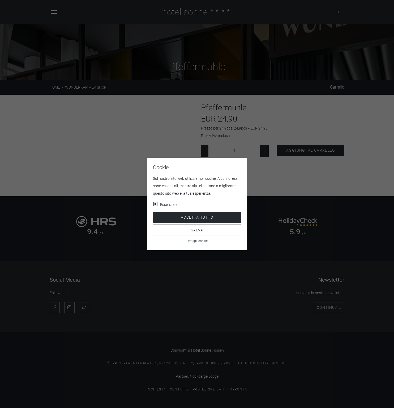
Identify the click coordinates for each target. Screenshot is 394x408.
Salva (197, 230)
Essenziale (168, 204)
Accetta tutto (197, 217)
